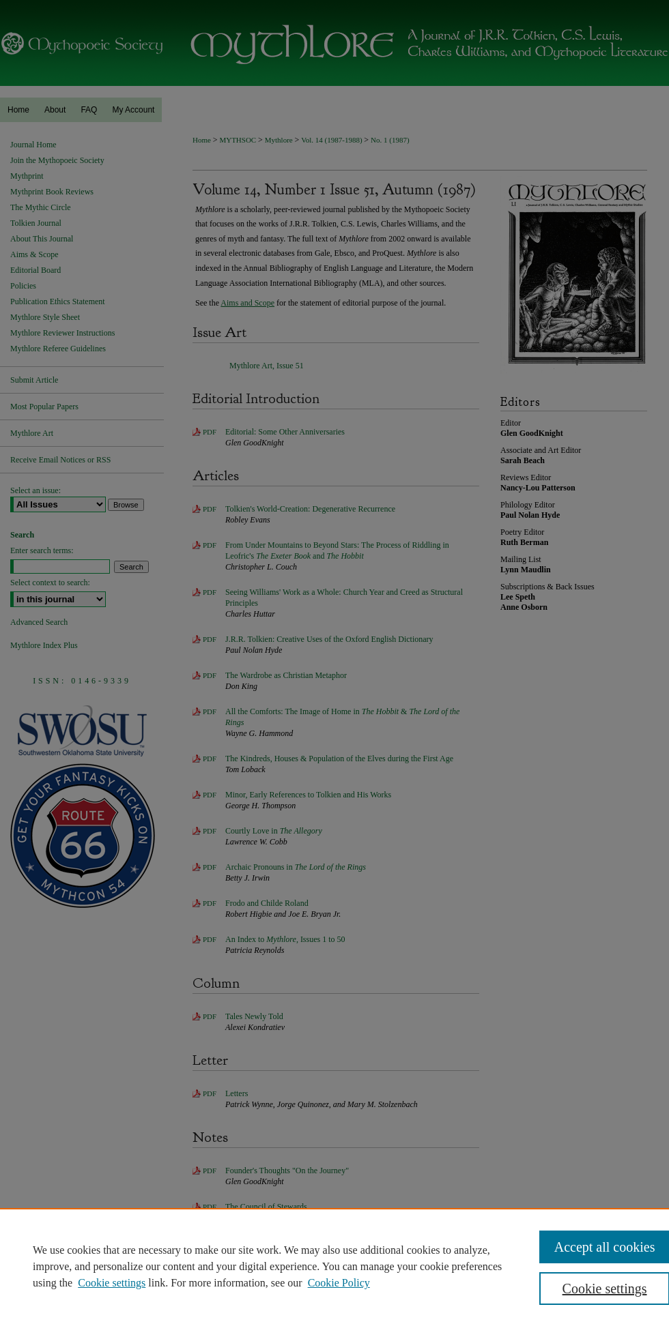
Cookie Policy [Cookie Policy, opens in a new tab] (339, 1283)
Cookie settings (111, 1283)
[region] (334, 1266)
